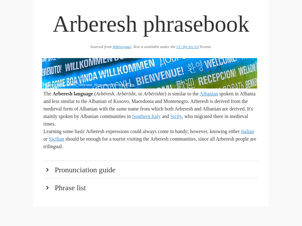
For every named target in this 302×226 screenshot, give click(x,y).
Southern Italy (146, 116)
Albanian (209, 93)
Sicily (176, 116)
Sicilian (56, 139)
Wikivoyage (122, 47)
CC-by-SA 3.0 (188, 47)
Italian (247, 131)
